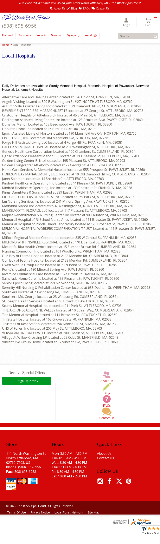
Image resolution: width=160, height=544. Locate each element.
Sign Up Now (27, 381)
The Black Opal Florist (26, 18)
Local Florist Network (69, 512)
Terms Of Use (16, 512)
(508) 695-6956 (19, 25)
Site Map (95, 512)
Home (5, 45)
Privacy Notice (40, 512)
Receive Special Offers (26, 372)
